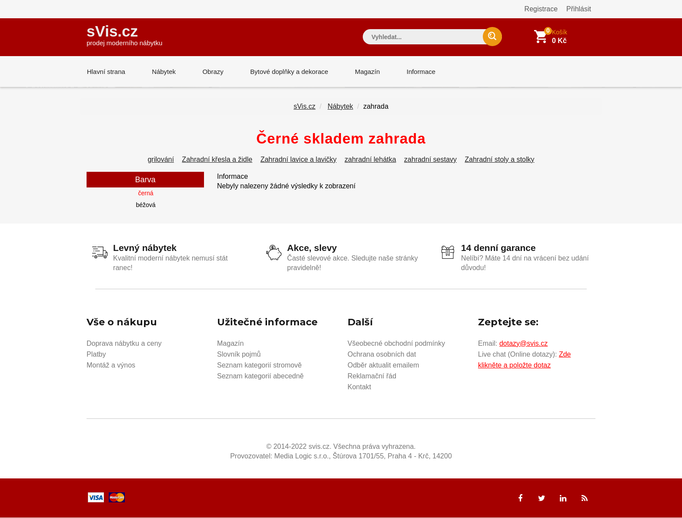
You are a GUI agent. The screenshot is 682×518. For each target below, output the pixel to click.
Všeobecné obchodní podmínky (396, 344)
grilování (160, 160)
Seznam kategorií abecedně (260, 376)
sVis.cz (124, 35)
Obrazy (211, 71)
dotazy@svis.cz (523, 344)
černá (145, 193)
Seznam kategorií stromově (259, 365)
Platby (96, 354)
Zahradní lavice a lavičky (299, 160)
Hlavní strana (106, 71)
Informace (418, 71)
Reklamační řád (372, 376)
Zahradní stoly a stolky (499, 160)
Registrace (541, 9)
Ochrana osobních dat (382, 354)
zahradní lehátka (370, 160)
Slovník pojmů (239, 354)
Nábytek (163, 71)
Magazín (365, 71)
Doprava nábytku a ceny (124, 344)
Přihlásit (578, 9)
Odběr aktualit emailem (383, 365)
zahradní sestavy (430, 160)
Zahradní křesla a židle (217, 160)
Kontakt (359, 387)
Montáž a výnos (111, 365)
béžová (145, 205)
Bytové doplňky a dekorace (287, 71)
